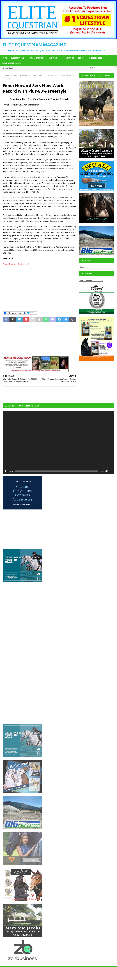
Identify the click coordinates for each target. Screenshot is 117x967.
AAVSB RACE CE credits (11, 63)
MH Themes (79, 964)
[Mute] (106, 471)
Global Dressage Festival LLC (16, 264)
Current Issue (36, 58)
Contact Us (68, 58)
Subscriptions (17, 58)
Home (4, 58)
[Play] (6, 471)
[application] (58, 442)
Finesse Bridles (95, 58)
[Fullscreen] (111, 471)
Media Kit (53, 58)
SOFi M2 (81, 58)
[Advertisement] (22, 290)
